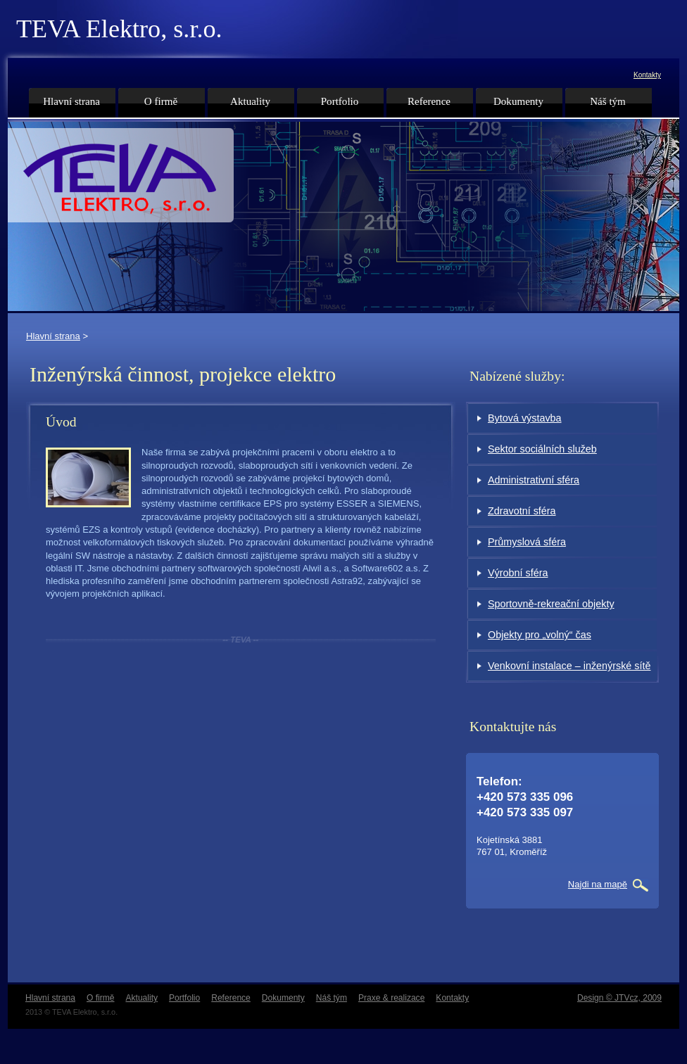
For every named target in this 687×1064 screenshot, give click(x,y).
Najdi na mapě (597, 884)
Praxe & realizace (391, 998)
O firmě (160, 101)
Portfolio (340, 101)
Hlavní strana (53, 336)
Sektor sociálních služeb (542, 449)
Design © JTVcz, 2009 (619, 998)
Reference (429, 101)
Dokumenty (518, 101)
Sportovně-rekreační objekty (551, 603)
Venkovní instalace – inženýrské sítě (569, 665)
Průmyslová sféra (527, 541)
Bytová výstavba (525, 418)
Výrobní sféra (518, 572)
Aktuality (250, 101)
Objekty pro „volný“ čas (539, 634)
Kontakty (647, 75)
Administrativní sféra (533, 480)
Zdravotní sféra (522, 511)
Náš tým (608, 101)
